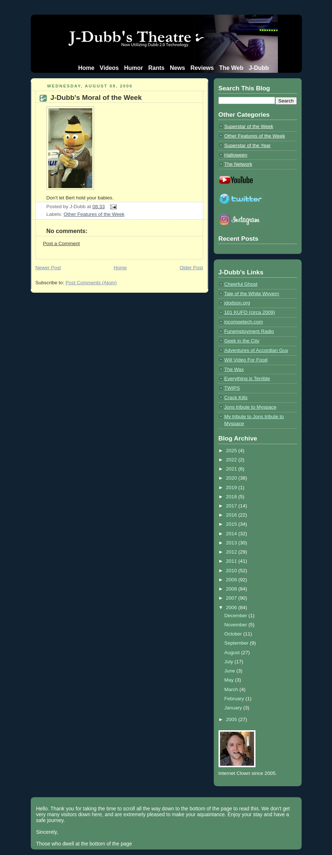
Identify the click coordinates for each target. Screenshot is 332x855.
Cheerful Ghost (241, 284)
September (237, 643)
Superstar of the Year (247, 145)
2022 (232, 459)
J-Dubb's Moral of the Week (96, 97)
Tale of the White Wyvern (251, 293)
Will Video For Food (246, 360)
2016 (232, 515)
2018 (232, 496)
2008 (232, 589)
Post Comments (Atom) (91, 282)
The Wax (234, 369)
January (233, 707)
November (236, 624)
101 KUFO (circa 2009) (249, 312)
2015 (232, 524)
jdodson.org (237, 302)
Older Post (191, 267)
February (235, 698)
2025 (232, 450)
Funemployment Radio (249, 331)
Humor (133, 68)
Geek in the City (242, 341)
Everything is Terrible (247, 378)
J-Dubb (259, 68)
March (231, 689)
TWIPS (232, 388)
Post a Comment (61, 243)
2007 (232, 598)
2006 (232, 607)
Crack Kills (236, 397)
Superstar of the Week (248, 126)
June (230, 671)
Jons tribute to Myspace (250, 407)
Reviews (202, 68)
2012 (232, 552)
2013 (232, 542)
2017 (232, 506)
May (229, 680)
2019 (232, 487)
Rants (156, 68)
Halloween (235, 155)
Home (86, 68)
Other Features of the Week (94, 214)
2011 (232, 561)
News (177, 68)
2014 (232, 533)
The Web (231, 68)
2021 (232, 469)
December (236, 615)
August (232, 652)
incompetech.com (243, 322)
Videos (109, 68)
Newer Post (48, 267)
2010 (232, 570)
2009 (232, 579)
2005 (232, 719)
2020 (232, 478)
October (233, 634)
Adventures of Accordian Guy (256, 350)
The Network (238, 164)
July (229, 661)
